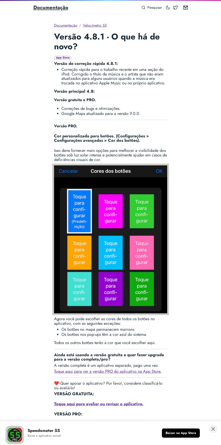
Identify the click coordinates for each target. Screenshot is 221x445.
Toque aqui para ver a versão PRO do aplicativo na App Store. (107, 371)
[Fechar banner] (213, 429)
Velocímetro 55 (95, 25)
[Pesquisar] (152, 7)
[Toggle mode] (168, 7)
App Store (63, 58)
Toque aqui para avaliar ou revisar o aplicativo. (99, 404)
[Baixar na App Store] (181, 433)
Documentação (50, 7)
